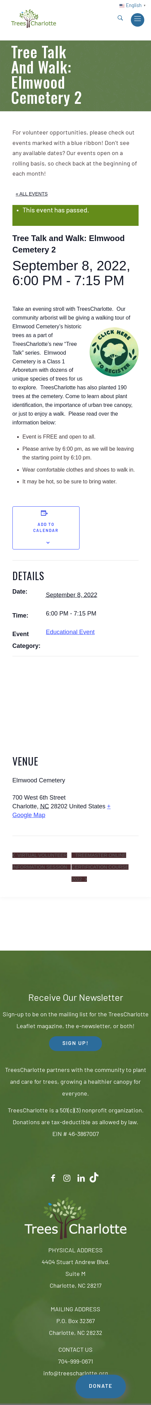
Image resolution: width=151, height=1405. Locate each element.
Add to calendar (45, 528)
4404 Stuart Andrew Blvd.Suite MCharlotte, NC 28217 (76, 1274)
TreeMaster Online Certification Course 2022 (100, 867)
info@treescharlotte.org (75, 1374)
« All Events (32, 194)
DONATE (100, 1386)
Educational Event (70, 632)
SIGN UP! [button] (75, 1043)
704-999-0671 (75, 1362)
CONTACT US (75, 1350)
